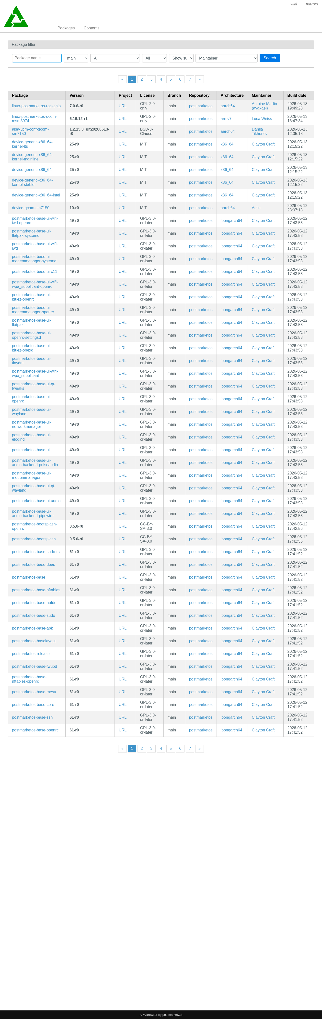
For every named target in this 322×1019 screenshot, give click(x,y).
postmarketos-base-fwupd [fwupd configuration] (34, 666)
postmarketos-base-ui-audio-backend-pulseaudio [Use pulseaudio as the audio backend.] (35, 462)
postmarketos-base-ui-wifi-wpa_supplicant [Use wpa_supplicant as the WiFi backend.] (35, 373)
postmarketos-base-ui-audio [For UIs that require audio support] (36, 501)
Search (270, 58)
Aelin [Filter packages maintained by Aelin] (256, 208)
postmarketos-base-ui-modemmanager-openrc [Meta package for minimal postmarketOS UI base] (33, 309)
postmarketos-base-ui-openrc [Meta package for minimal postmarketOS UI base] (31, 399)
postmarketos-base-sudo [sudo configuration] (33, 615)
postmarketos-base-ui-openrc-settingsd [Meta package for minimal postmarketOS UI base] (31, 335)
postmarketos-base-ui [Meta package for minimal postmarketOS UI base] (31, 450)
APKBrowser (149, 1015)
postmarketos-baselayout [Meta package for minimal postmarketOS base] (34, 641)
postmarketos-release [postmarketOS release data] (31, 654)
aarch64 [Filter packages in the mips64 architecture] (228, 106)
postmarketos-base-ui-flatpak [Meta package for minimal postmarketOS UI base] (31, 322)
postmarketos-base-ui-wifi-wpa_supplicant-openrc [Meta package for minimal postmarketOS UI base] (35, 284)
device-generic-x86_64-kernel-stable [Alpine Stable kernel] (32, 182)
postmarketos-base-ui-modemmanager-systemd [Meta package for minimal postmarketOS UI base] (34, 259)
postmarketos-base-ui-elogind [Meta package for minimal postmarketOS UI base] (31, 437)
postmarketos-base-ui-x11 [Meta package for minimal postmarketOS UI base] (34, 271)
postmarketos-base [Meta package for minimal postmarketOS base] (28, 577)
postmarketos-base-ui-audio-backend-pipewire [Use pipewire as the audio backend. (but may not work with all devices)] (33, 513)
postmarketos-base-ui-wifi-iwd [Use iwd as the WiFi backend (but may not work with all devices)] (35, 246)
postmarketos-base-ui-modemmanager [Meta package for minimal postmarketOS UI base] (31, 475)
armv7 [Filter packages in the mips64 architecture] (226, 119)
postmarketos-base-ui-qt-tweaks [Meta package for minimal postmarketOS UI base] (34, 386)
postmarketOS (172, 1015)
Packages (66, 28)
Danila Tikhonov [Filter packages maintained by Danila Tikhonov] (259, 131)
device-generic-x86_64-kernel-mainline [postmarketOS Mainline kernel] (32, 157)
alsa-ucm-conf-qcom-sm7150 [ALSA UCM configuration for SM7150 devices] (30, 131)
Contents (91, 28)
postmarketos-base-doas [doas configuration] (33, 564)
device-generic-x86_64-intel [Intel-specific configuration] (36, 195)
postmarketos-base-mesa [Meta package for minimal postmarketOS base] (34, 692)
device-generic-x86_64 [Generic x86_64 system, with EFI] (32, 170)
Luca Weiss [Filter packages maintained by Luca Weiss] (262, 119)
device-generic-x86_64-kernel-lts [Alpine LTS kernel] (32, 144)
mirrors (312, 4)
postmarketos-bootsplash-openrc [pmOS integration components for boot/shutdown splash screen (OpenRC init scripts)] (34, 526)
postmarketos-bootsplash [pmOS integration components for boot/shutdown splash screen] (34, 539)
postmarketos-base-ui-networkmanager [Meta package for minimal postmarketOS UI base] (31, 424)
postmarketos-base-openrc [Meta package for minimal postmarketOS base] (35, 730)
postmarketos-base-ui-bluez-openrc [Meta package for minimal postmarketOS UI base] (31, 297)
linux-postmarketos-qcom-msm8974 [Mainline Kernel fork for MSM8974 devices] (34, 118)
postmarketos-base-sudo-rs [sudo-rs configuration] (36, 552)
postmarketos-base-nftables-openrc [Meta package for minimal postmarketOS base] (29, 679)
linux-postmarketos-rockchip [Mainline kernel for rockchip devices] (36, 106)
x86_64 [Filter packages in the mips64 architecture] (227, 144)
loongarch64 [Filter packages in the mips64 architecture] (231, 220)
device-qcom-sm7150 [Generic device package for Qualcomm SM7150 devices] (30, 208)
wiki (293, 4)
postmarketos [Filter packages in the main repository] (201, 106)
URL (122, 106)
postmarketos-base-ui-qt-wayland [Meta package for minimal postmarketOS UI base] (34, 488)
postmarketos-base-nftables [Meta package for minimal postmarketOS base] (36, 590)
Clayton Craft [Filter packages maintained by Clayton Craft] (263, 144)
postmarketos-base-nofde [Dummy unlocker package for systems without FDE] (34, 603)
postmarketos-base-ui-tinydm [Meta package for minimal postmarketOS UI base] (31, 360)
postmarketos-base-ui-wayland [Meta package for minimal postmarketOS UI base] (31, 411)
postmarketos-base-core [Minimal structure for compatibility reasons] (33, 705)
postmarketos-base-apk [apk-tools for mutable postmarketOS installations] (32, 628)
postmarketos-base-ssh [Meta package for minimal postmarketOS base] (32, 717)
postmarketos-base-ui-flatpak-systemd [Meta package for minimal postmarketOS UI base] (31, 233)
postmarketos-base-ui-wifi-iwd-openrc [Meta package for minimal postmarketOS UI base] (35, 220)
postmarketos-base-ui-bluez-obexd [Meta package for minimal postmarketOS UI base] (31, 348)
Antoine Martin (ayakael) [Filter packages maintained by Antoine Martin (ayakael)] (264, 106)
